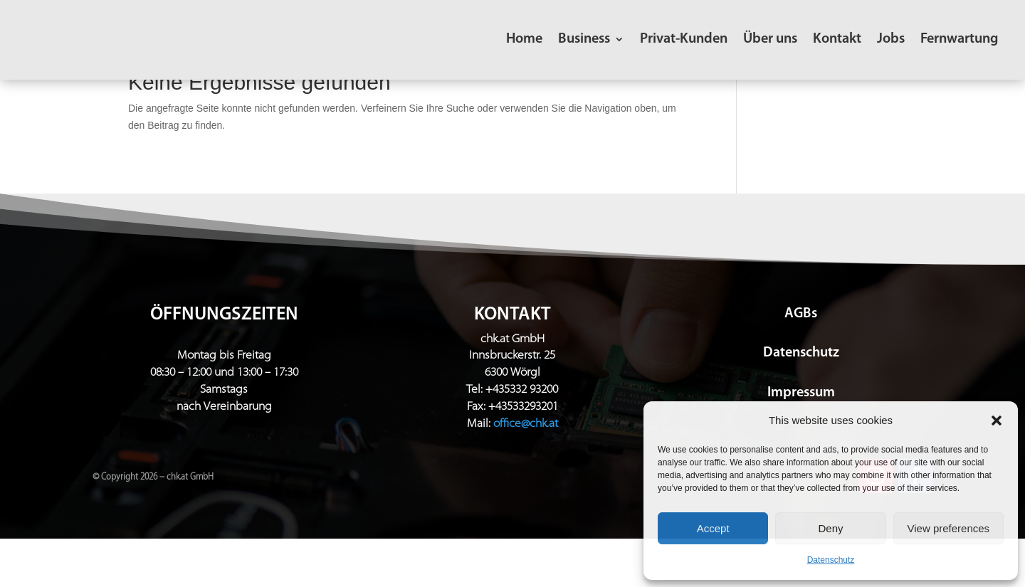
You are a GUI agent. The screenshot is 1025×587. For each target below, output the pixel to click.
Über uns (770, 40)
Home (524, 40)
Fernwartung (959, 40)
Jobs (891, 40)
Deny (830, 528)
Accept (713, 528)
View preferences (949, 528)
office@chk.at (525, 472)
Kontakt (837, 40)
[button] (996, 420)
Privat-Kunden (683, 40)
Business (584, 40)
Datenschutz (831, 560)
